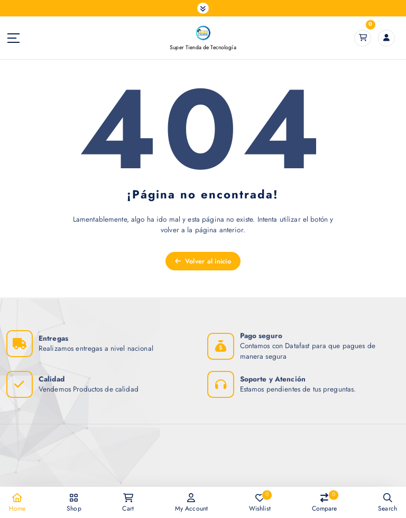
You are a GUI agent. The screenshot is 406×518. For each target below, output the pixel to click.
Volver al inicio (203, 261)
